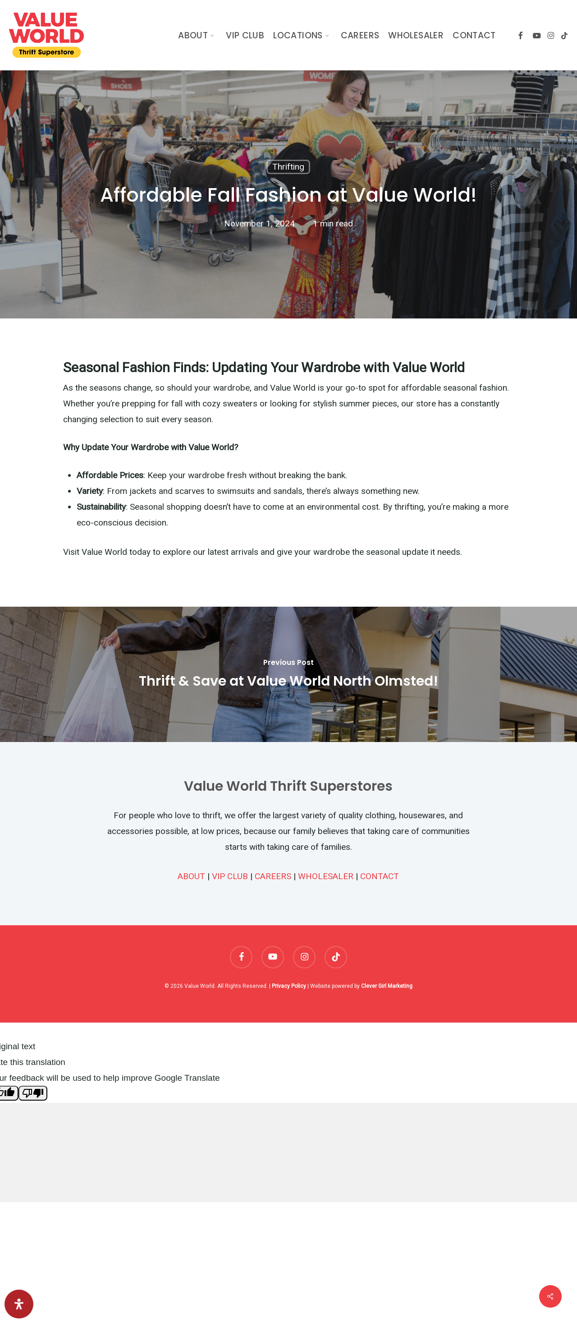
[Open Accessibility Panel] (19, 1304)
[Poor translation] (32, 1093)
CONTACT (379, 876)
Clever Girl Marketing (386, 986)
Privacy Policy (289, 986)
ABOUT (191, 876)
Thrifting (288, 166)
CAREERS (273, 876)
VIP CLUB (230, 876)
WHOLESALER (325, 876)
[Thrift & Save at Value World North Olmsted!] (288, 674)
